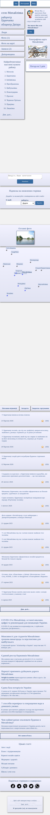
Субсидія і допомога (9, 768)
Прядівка (10, 104)
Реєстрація (25, 3)
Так (30, 31)
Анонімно (25, 182)
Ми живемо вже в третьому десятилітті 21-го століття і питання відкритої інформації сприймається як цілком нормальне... (25, 660)
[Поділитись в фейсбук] (12, 787)
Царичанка (11, 76)
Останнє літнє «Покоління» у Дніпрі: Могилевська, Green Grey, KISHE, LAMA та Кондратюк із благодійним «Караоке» (25, 576)
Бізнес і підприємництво (10, 752)
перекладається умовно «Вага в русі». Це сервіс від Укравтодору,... (25, 676)
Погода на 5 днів (37, 66)
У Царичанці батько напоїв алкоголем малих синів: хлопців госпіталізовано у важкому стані (24, 594)
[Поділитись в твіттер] (31, 787)
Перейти (39, 203)
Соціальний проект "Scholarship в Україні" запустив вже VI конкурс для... (25, 642)
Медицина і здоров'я (9, 760)
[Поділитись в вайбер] (25, 787)
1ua (16, 3)
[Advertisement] (24, 147)
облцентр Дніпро (10, 24)
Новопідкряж (12, 92)
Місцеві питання (7, 764)
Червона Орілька (14, 100)
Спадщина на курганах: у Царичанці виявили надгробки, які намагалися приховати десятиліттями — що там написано (24, 476)
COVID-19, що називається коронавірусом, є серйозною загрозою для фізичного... (25, 624)
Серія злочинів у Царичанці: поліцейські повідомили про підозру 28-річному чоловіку (23, 500)
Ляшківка (11, 108)
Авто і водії (5, 748)
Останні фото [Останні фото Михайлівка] (24, 229)
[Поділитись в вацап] (37, 787)
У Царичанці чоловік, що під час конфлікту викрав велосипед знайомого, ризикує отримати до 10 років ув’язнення (25, 432)
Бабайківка (11, 80)
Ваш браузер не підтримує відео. (25, 217)
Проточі (10, 96)
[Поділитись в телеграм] (19, 787)
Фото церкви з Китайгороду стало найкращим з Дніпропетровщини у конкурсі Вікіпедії (20, 517)
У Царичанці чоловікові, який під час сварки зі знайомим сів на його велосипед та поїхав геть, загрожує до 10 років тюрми (24, 439)
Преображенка (13, 84)
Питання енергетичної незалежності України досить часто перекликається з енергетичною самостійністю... (25, 724)
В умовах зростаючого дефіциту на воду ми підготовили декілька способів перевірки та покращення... (25, 708)
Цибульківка (12, 88)
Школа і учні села (8, 773)
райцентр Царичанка (7, 19)
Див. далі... (25, 804)
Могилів (10, 72)
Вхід (34, 3)
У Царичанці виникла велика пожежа (16, 416)
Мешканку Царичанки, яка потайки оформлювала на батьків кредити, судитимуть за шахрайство (24, 493)
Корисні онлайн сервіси (10, 756)
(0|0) (47, 422)
